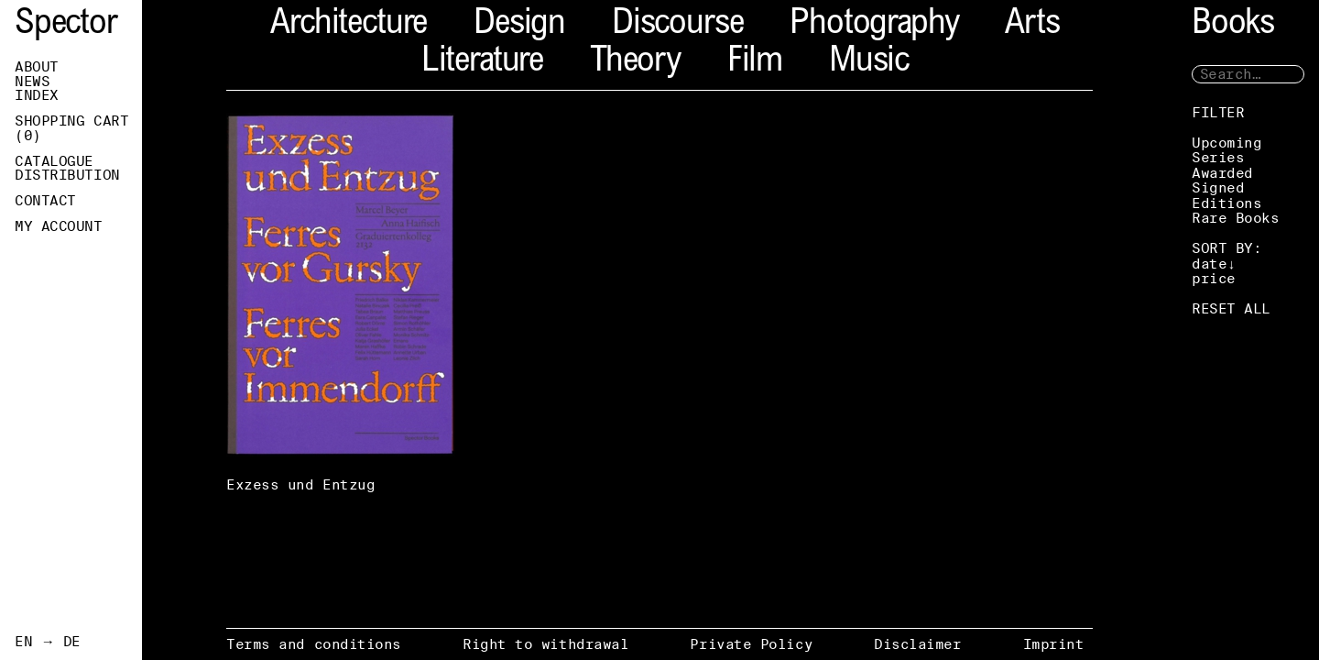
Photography (874, 25)
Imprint (1054, 644)
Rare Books (1236, 218)
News (32, 81)
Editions (1226, 203)
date (1209, 263)
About (37, 67)
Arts (1032, 25)
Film (754, 63)
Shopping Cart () (71, 128)
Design (519, 25)
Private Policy (751, 644)
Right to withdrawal (545, 644)
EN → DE (48, 641)
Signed (1218, 187)
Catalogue (54, 161)
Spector (66, 25)
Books (1233, 25)
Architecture (348, 25)
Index (37, 95)
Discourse (677, 25)
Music (869, 63)
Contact (45, 200)
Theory (635, 63)
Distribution (67, 175)
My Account (59, 226)
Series (1218, 157)
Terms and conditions (313, 644)
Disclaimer (918, 644)
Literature (482, 63)
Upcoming (1226, 142)
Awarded (1222, 173)
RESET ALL (1231, 308)
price (1214, 278)
